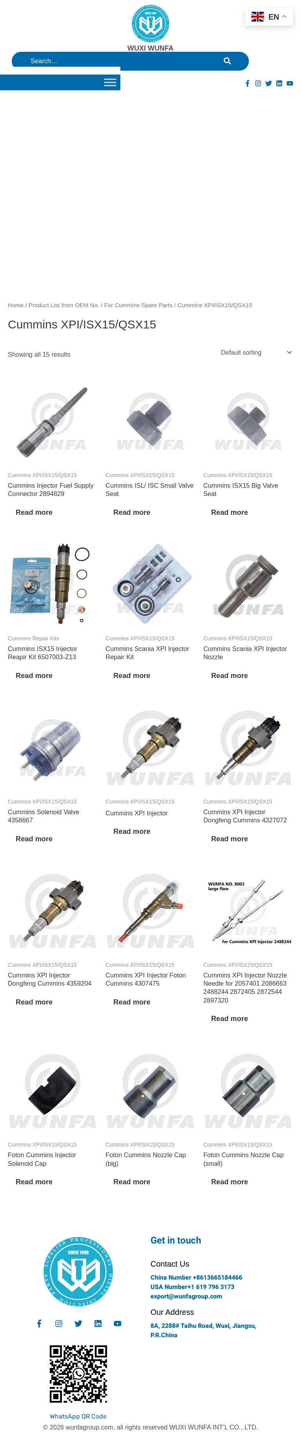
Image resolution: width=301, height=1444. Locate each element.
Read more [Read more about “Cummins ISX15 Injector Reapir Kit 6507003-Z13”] (34, 675)
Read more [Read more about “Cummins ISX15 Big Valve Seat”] (229, 512)
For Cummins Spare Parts (138, 305)
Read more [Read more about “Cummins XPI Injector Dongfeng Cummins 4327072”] (229, 839)
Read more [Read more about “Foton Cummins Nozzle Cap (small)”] (229, 1182)
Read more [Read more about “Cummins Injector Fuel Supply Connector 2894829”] (34, 512)
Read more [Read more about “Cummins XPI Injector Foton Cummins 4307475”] (131, 1002)
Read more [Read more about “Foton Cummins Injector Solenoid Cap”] (34, 1182)
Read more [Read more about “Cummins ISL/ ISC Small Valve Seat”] (131, 512)
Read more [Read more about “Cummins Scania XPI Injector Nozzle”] (229, 675)
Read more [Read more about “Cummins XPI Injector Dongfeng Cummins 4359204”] (34, 1002)
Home (16, 305)
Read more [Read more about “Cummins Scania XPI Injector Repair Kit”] (131, 675)
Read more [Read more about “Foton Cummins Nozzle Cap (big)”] (131, 1182)
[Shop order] (255, 352)
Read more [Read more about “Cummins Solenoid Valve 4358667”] (34, 839)
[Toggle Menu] (110, 82)
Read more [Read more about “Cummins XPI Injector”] (131, 831)
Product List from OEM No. (64, 305)
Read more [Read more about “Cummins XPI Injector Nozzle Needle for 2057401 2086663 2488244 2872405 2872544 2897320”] (229, 1018)
